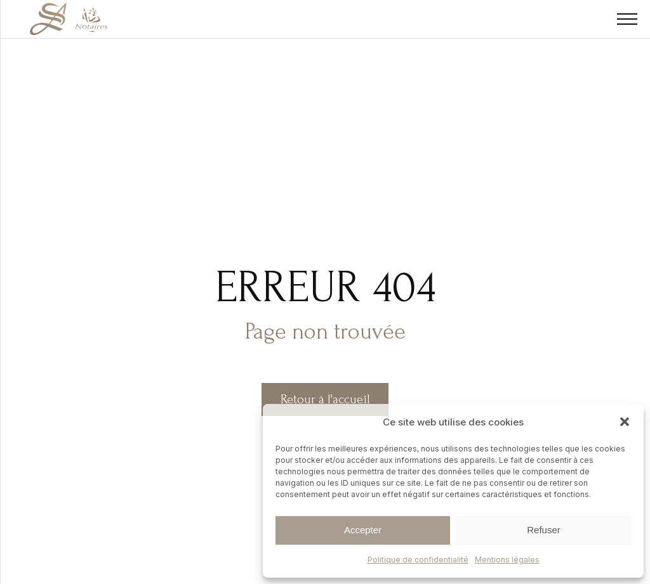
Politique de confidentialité (418, 559)
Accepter (362, 529)
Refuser (543, 529)
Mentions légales (507, 559)
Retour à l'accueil (325, 399)
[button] (624, 421)
